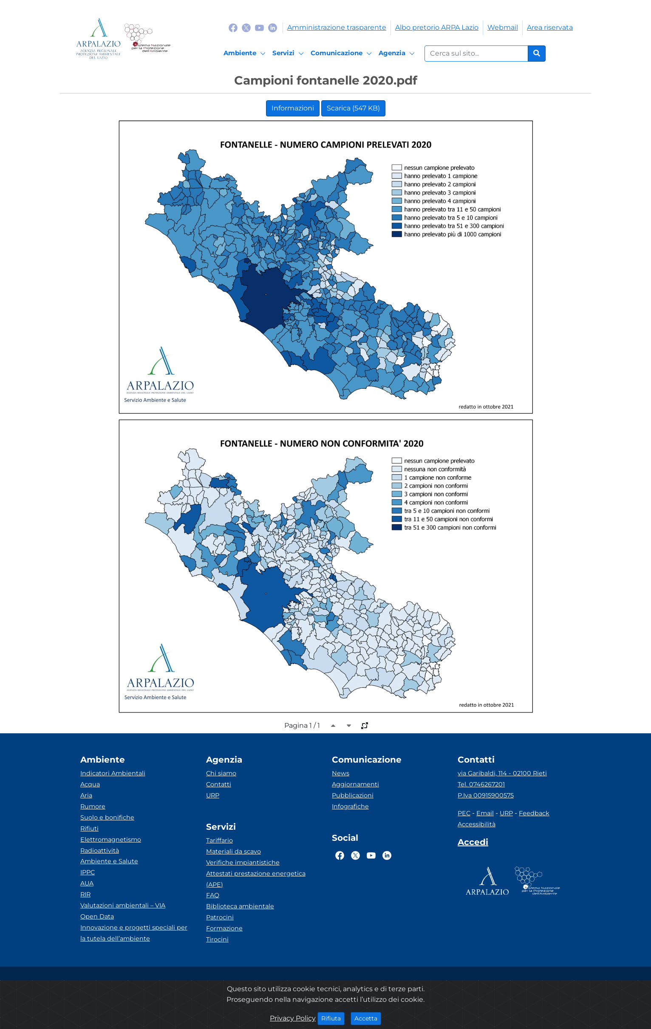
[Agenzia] (398, 53)
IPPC (87, 872)
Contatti (218, 784)
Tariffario (219, 840)
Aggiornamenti (355, 784)
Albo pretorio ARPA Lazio (436, 27)
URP (212, 795)
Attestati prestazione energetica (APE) (256, 879)
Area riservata (550, 27)
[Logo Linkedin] (272, 27)
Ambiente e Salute (109, 861)
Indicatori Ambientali (112, 773)
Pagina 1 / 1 (302, 725)
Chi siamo (221, 773)
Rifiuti (89, 828)
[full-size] (365, 726)
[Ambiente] (246, 53)
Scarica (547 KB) (353, 108)
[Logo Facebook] (233, 27)
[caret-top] (333, 726)
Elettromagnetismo (110, 839)
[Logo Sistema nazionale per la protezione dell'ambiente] (147, 38)
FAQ (212, 895)
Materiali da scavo (233, 851)
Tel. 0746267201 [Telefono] (481, 784)
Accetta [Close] (367, 1018)
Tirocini (217, 939)
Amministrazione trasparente (336, 27)
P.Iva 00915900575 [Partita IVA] (486, 795)
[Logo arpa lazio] (98, 38)
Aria (86, 795)
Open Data (97, 916)
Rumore (92, 806)
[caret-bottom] (349, 726)
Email (485, 813)
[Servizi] (289, 53)
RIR (85, 894)
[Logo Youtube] (259, 27)
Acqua (90, 784)
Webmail (502, 27)
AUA (86, 883)
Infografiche (350, 806)
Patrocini (220, 917)
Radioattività (99, 850)
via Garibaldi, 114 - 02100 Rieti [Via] (502, 773)
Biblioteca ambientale (240, 906)
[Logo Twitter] (246, 27)
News (340, 773)
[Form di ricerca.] (476, 53)
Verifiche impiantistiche (243, 862)
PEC (464, 813)
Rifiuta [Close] (333, 1018)
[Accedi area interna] (473, 844)
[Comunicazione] (342, 53)
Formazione (224, 928)
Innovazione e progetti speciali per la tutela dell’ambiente (133, 933)
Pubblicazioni (353, 795)
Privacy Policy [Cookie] (293, 1018)
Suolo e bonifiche (107, 817)
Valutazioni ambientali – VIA (122, 905)
